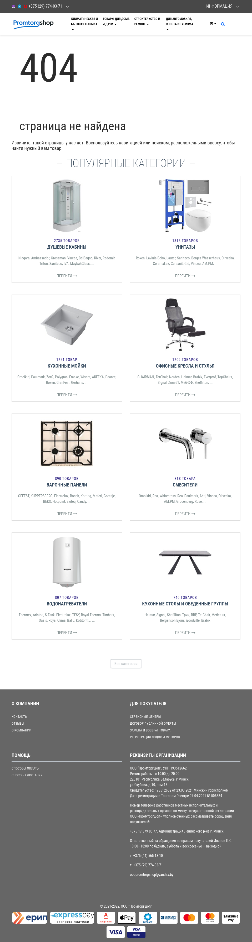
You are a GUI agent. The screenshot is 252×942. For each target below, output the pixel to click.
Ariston (38, 615)
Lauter (171, 258)
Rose (198, 501)
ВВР (193, 615)
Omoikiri (23, 377)
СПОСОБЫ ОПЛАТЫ (25, 768)
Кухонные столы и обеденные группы (185, 603)
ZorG (49, 377)
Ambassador (40, 258)
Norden (174, 377)
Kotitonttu (83, 620)
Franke (74, 377)
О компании (21, 730)
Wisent (85, 377)
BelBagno (85, 258)
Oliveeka (227, 258)
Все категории (126, 663)
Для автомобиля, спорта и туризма (179, 23)
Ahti (202, 496)
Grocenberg (184, 501)
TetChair (162, 377)
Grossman (58, 258)
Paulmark (38, 377)
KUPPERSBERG (42, 496)
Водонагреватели (67, 603)
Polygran (61, 377)
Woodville (192, 620)
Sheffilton (201, 382)
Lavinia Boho (155, 258)
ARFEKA (98, 377)
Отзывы (18, 723)
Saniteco (55, 263)
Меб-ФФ (187, 382)
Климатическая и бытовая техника (84, 23)
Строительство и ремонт (147, 21)
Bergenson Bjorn (172, 620)
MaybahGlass (80, 263)
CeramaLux (161, 263)
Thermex (25, 615)
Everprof (210, 377)
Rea (155, 496)
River (97, 258)
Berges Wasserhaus (205, 258)
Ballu (70, 620)
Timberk (108, 615)
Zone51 (173, 382)
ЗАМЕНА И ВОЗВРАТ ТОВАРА (150, 730)
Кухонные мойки (67, 366)
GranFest (63, 382)
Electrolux (61, 496)
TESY (75, 615)
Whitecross (167, 496)
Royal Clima (57, 620)
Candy (81, 501)
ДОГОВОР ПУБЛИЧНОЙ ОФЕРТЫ (153, 723)
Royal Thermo (91, 615)
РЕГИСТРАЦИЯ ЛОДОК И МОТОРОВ (155, 737)
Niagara (24, 258)
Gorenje (109, 496)
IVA (66, 263)
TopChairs (225, 377)
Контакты (19, 717)
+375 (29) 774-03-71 (42, 6)
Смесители (185, 485)
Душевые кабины (67, 247)
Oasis (43, 620)
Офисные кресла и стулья (185, 366)
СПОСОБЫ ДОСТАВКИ (27, 775)
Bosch (74, 496)
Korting (85, 496)
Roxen (140, 258)
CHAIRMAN (146, 377)
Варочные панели (67, 485)
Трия (185, 615)
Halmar (186, 377)
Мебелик (218, 615)
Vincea (72, 258)
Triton (43, 263)
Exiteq (71, 501)
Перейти (67, 276)
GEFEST (23, 496)
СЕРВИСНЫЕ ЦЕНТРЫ (145, 717)
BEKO (47, 501)
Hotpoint (59, 501)
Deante (110, 377)
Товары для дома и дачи (116, 21)
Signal (162, 382)
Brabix (197, 377)
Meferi (97, 496)
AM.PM (207, 263)
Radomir (108, 258)
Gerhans (77, 382)
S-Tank (50, 615)
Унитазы (185, 247)
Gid (186, 263)
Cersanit (177, 263)
